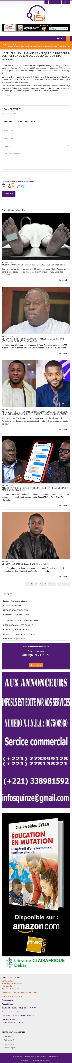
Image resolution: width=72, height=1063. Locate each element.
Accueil (4, 44)
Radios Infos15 (9, 1040)
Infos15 (48, 1060)
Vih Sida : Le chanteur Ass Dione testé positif (26, 564)
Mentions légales (10, 1048)
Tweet (7, 96)
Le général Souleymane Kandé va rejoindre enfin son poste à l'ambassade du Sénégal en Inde (37, 46)
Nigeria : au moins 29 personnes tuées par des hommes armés (34, 265)
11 (63, 584)
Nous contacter (36, 665)
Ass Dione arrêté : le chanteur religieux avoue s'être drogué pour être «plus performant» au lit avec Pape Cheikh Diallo (35, 413)
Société (13, 44)
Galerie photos (9, 1036)
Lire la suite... (64, 280)
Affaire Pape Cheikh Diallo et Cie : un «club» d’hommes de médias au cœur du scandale (36, 489)
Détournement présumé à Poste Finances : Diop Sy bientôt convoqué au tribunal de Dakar (33, 340)
